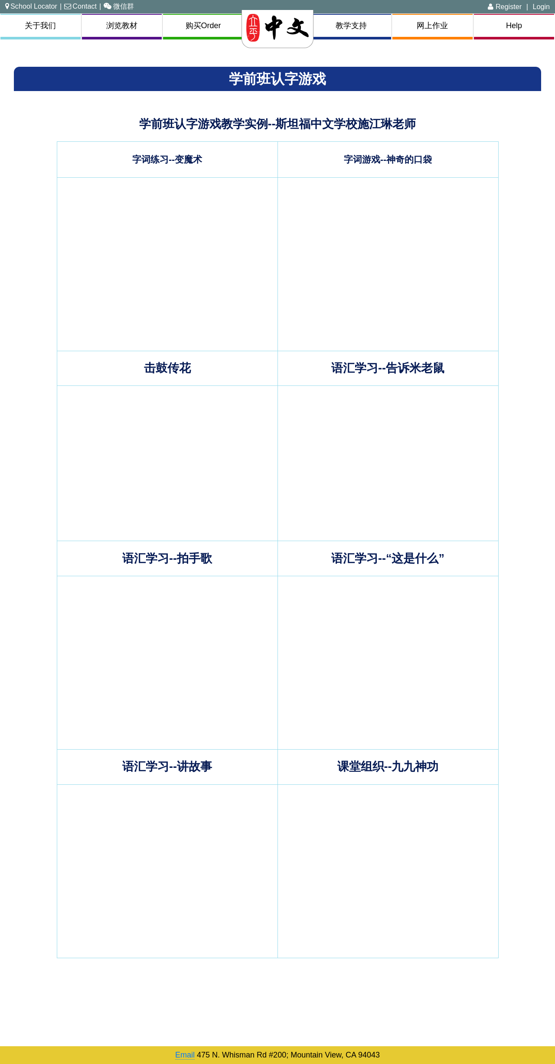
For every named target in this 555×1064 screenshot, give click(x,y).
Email (185, 1055)
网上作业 (432, 25)
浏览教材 (121, 25)
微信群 (119, 6)
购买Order (203, 25)
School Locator (31, 6)
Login (541, 6)
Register (505, 6)
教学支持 (351, 25)
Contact (80, 6)
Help (514, 25)
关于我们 (40, 25)
